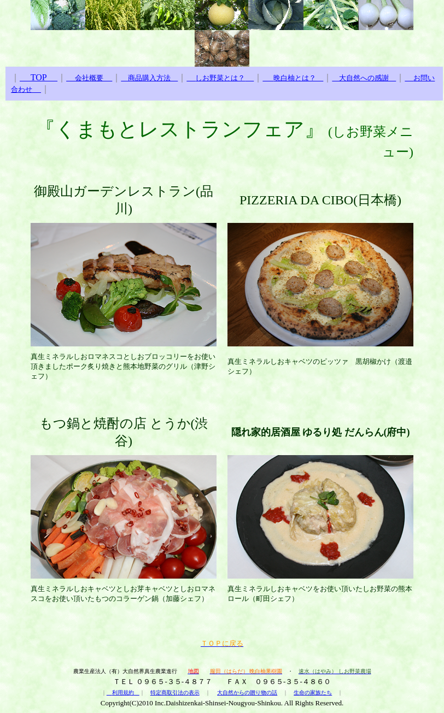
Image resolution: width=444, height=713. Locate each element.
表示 (194, 693)
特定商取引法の (169, 693)
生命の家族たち (313, 693)
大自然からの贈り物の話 (247, 693)
